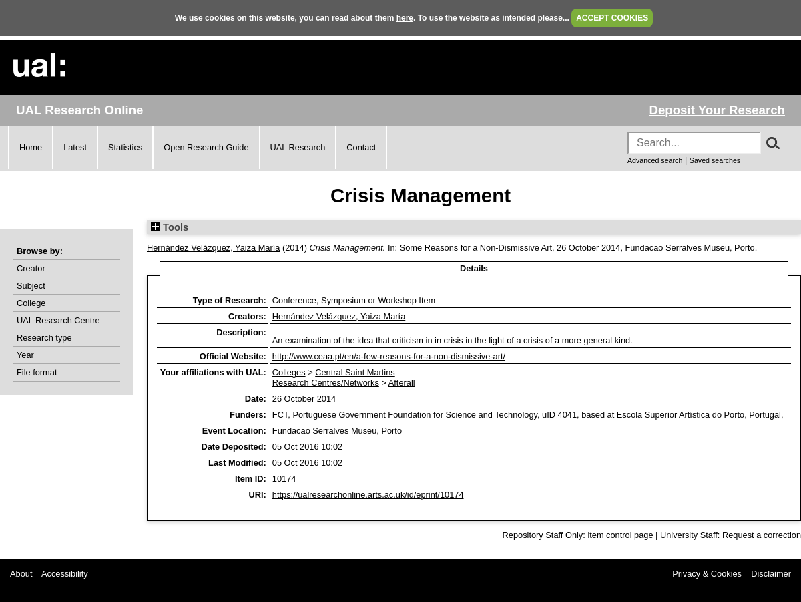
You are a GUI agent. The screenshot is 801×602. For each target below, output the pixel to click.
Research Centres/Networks (325, 383)
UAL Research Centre (58, 320)
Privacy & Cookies (707, 574)
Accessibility (64, 574)
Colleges (289, 372)
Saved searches (715, 160)
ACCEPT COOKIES (612, 18)
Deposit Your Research (717, 110)
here (404, 18)
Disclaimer (771, 574)
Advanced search (654, 160)
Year (25, 355)
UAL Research (298, 147)
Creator (31, 268)
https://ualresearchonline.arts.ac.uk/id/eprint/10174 (368, 495)
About (21, 574)
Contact (361, 147)
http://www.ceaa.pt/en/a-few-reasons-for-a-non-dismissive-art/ (388, 356)
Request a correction (761, 535)
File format (37, 372)
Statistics (125, 147)
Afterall (401, 383)
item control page (620, 535)
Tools (169, 227)
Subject (31, 286)
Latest (75, 147)
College (31, 303)
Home (30, 147)
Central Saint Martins (354, 372)
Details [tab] (474, 268)
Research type (44, 338)
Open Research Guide (206, 147)
